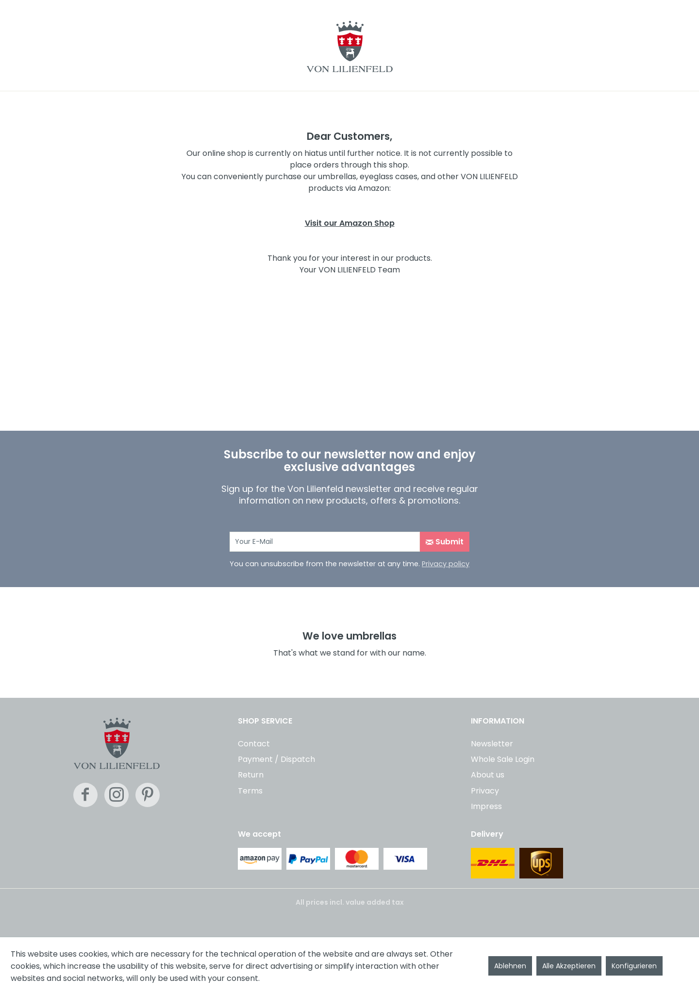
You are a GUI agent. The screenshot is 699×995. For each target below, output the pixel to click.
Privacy (485, 790)
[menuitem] (349, 742)
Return (251, 774)
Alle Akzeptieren (569, 966)
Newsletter (492, 743)
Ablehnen (510, 966)
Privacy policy (445, 564)
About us (487, 774)
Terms (250, 790)
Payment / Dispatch (276, 759)
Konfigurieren (634, 966)
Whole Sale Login (502, 759)
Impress (486, 806)
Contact (254, 743)
